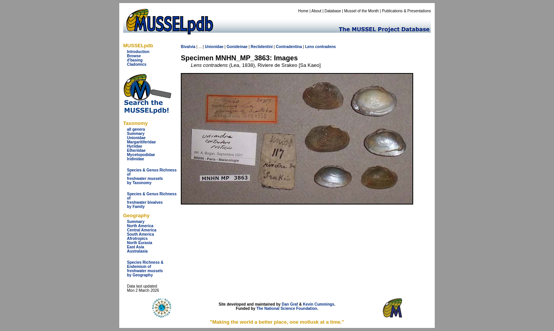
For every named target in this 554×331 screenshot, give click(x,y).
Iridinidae (135, 159)
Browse (134, 56)
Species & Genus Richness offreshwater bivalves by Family (152, 200)
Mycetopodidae (141, 155)
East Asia (135, 247)
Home (303, 11)
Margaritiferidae (141, 142)
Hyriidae (134, 146)
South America (140, 234)
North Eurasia (139, 243)
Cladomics (137, 64)
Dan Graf (290, 304)
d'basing (135, 60)
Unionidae (136, 138)
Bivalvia (188, 47)
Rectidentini (262, 47)
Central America (141, 230)
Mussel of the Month (361, 11)
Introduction (138, 52)
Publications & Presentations (406, 11)
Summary (136, 133)
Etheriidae (136, 150)
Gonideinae (237, 47)
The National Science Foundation (286, 308)
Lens (309, 47)
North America (140, 226)
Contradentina (289, 47)
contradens (325, 47)
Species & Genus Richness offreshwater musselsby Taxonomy (152, 176)
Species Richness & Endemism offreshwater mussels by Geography (145, 268)
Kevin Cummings (318, 304)
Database (333, 11)
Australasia (137, 251)
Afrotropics (137, 238)
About (316, 11)
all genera (136, 129)
